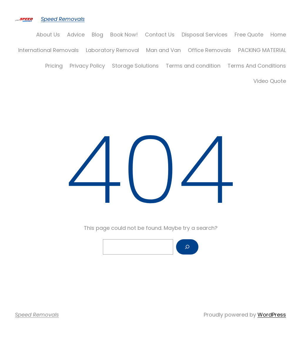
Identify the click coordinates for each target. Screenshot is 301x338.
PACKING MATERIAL (262, 50)
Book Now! (124, 34)
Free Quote (249, 34)
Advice (76, 34)
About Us (48, 34)
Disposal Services (205, 34)
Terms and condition (193, 65)
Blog (97, 34)
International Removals (48, 50)
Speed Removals (63, 19)
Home (278, 34)
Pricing (54, 65)
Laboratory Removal (112, 50)
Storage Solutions (135, 65)
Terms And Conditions (257, 65)
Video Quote (269, 81)
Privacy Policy (87, 65)
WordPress (271, 314)
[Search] (187, 247)
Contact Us (160, 34)
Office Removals (209, 50)
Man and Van (163, 50)
